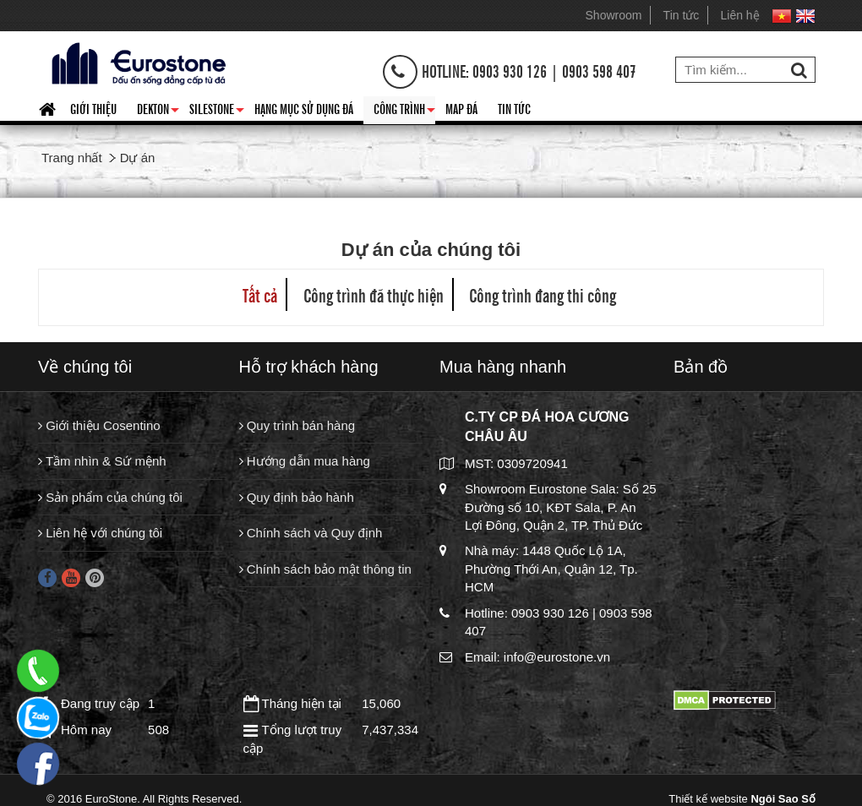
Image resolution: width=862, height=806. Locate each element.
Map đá (461, 108)
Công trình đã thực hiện (373, 294)
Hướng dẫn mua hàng (304, 461)
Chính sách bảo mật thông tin (325, 569)
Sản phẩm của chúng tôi (110, 497)
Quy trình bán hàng (297, 425)
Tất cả (260, 294)
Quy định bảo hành (296, 497)
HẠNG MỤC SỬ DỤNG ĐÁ (303, 108)
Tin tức (681, 15)
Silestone (216, 111)
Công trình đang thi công (542, 294)
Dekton (158, 111)
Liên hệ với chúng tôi (100, 533)
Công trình (404, 111)
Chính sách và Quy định (311, 533)
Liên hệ (740, 15)
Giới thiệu (93, 108)
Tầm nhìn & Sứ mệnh (102, 461)
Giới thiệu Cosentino (99, 425)
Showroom (614, 15)
